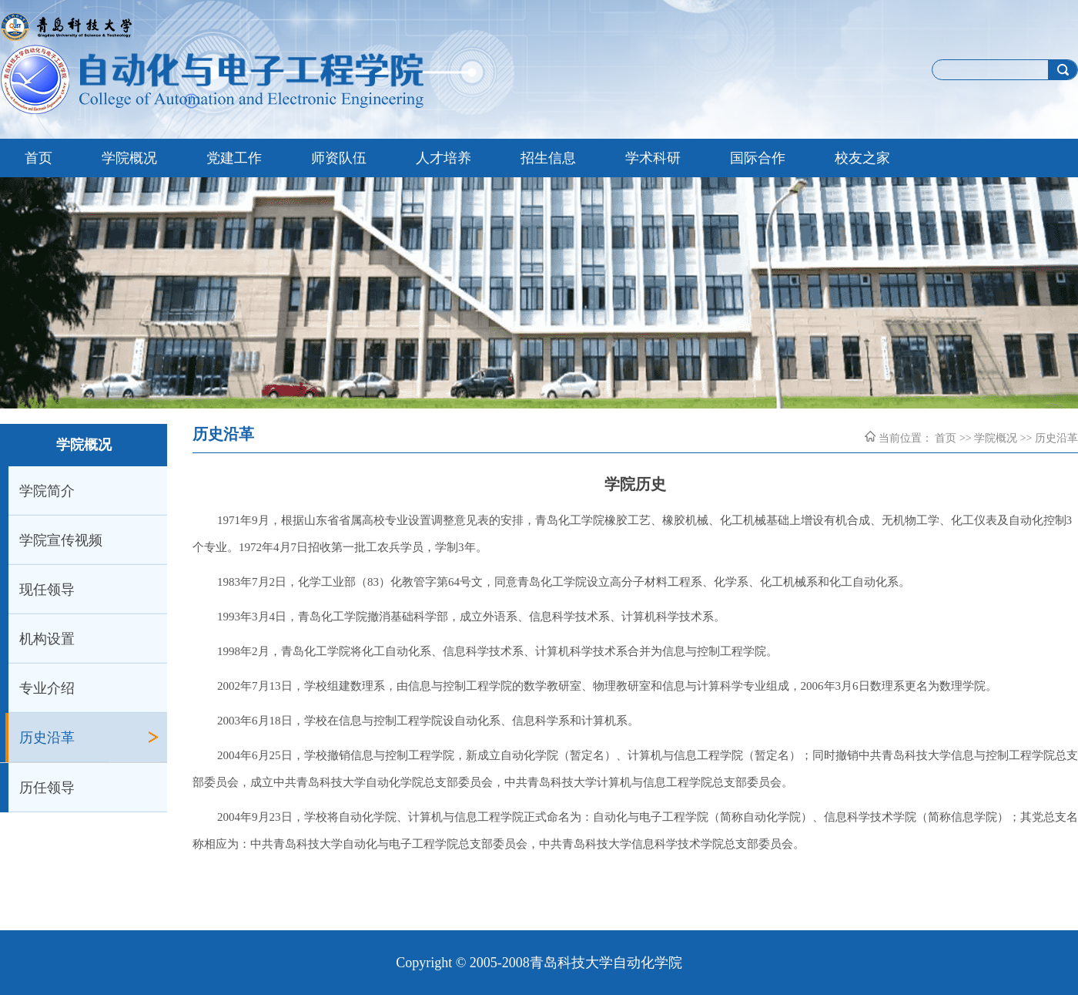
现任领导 (47, 589)
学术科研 (653, 158)
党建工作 (234, 158)
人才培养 (443, 158)
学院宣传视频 (60, 540)
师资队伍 (339, 158)
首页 (38, 158)
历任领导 (47, 787)
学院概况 (129, 158)
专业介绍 (47, 688)
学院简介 (47, 491)
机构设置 (47, 639)
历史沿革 (47, 737)
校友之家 (862, 158)
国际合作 (757, 158)
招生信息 (548, 158)
